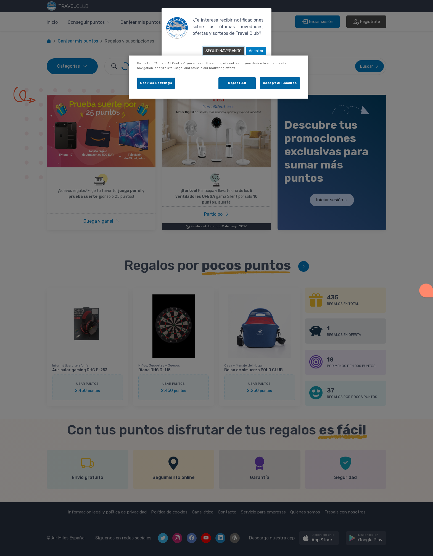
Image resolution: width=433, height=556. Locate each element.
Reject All (237, 83)
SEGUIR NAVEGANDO (223, 51)
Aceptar (256, 51)
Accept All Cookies (280, 83)
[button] (426, 289)
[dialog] (218, 77)
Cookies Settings (156, 83)
